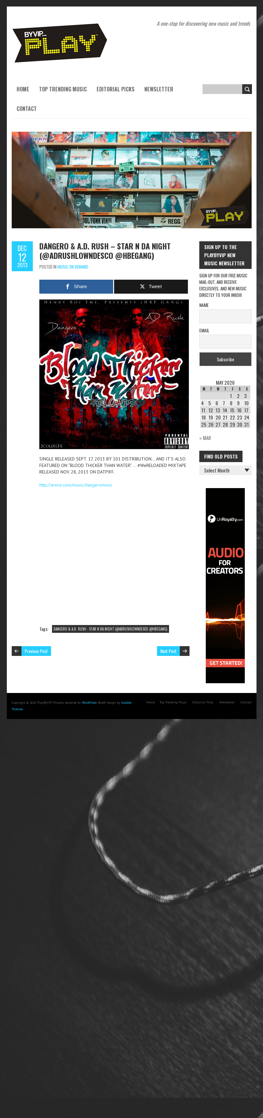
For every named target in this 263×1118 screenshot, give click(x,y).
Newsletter (158, 89)
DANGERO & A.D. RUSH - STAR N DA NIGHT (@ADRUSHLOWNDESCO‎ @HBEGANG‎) (110, 629)
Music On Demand (73, 266)
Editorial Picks (116, 89)
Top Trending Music (63, 89)
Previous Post (36, 650)
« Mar (205, 437)
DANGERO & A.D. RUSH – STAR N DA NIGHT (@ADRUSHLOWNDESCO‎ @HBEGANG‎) (105, 250)
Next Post (168, 650)
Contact (27, 109)
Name (204, 304)
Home (23, 89)
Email (204, 330)
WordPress (89, 702)
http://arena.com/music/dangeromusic (75, 485)
